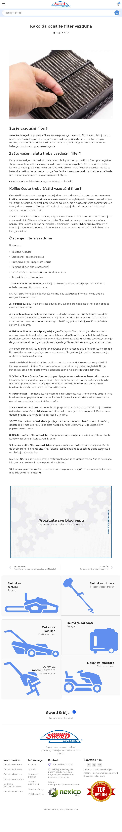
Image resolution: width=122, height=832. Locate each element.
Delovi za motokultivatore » (12, 785)
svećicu (27, 303)
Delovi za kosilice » (13, 774)
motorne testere (29, 199)
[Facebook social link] (89, 765)
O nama (32, 764)
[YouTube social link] (100, 765)
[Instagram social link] (94, 765)
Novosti (32, 769)
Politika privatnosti (33, 783)
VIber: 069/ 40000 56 (60, 764)
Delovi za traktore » (13, 791)
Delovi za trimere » (13, 769)
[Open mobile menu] (3, 4)
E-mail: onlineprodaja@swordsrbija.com (64, 783)
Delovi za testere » (13, 764)
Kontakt (53, 760)
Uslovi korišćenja (36, 789)
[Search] (61, 13)
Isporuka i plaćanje (33, 775)
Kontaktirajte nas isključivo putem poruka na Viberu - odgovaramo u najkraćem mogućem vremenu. (61, 773)
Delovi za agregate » (14, 779)
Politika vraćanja (36, 794)
